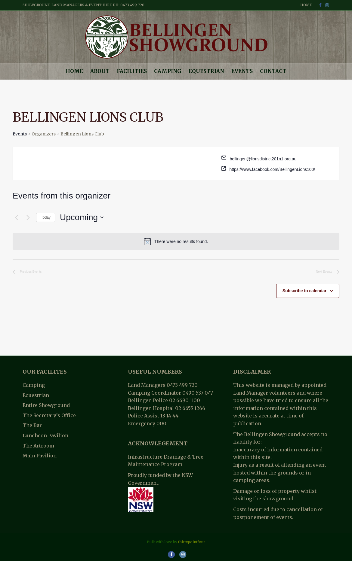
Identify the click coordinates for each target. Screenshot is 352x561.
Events (242, 71)
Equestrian (206, 71)
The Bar (32, 425)
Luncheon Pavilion (45, 435)
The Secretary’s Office (49, 415)
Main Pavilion (40, 456)
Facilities (132, 71)
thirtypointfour (191, 542)
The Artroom (38, 446)
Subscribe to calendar (304, 290)
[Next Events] (28, 217)
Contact (273, 71)
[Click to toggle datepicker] (81, 217)
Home (306, 5)
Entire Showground (46, 405)
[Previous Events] (16, 217)
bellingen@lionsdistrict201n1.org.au (263, 158)
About (100, 71)
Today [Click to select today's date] (46, 217)
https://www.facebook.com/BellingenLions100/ (272, 169)
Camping (167, 71)
